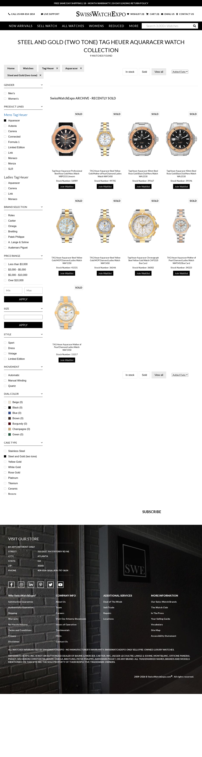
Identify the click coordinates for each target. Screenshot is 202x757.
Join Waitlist (67, 186)
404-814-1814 (27, 14)
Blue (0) (14, 413)
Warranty (13, 681)
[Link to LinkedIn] (31, 648)
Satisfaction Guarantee (20, 664)
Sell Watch (47, 26)
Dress (11, 348)
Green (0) (15, 434)
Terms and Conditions (20, 693)
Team (59, 670)
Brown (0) (15, 418)
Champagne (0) (19, 429)
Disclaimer (13, 704)
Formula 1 (14, 142)
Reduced (116, 26)
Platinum (13, 478)
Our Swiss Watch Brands (164, 664)
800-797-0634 (61, 633)
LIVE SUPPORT (50, 14)
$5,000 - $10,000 (17, 275)
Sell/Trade (108, 670)
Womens (96, 26)
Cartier (12, 220)
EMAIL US (167, 14)
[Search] (170, 26)
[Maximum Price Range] (33, 290)
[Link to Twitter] (50, 648)
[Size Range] (23, 317)
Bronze (12, 494)
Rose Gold (14, 472)
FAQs (59, 699)
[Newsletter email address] (116, 559)
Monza (12, 163)
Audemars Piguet (18, 247)
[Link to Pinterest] (41, 648)
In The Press (157, 676)
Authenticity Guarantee (20, 670)
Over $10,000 (16, 280)
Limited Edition (16, 147)
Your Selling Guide (160, 681)
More (134, 26)
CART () (152, 14)
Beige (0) (15, 402)
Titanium (13, 483)
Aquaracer (14, 120)
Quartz (12, 386)
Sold (144, 71)
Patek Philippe (16, 237)
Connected (14, 136)
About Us (61, 664)
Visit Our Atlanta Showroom (71, 681)
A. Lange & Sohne (18, 242)
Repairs (107, 676)
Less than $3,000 (18, 264)
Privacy (12, 699)
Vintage (12, 353)
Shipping (12, 676)
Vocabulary (157, 687)
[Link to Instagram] (21, 648)
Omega (12, 226)
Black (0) (15, 407)
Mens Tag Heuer (16, 115)
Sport (11, 342)
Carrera (12, 131)
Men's (11, 93)
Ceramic (13, 488)
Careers (60, 676)
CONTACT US (185, 14)
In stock (130, 71)
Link (10, 152)
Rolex (11, 215)
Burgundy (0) (17, 423)
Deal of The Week (112, 664)
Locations (108, 681)
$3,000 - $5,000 (17, 269)
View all (158, 71)
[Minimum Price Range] (13, 290)
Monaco (12, 158)
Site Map (155, 693)
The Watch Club (159, 670)
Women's (13, 98)
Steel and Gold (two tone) (22, 456)
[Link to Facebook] (11, 648)
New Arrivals (21, 26)
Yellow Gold (14, 461)
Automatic (13, 375)
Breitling (12, 231)
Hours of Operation (66, 687)
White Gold (14, 467)
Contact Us (62, 704)
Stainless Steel (16, 451)
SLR (10, 169)
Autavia (12, 126)
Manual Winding (17, 380)
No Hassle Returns (18, 687)
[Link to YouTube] (60, 648)
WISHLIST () (135, 14)
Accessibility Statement (163, 699)
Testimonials (63, 693)
